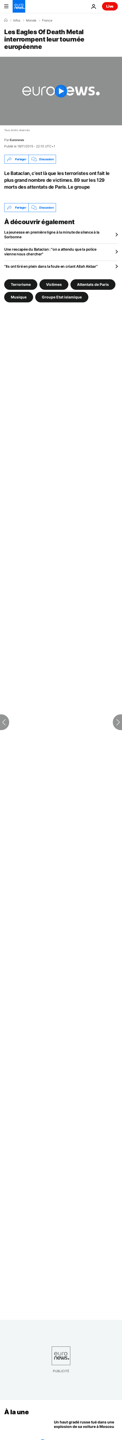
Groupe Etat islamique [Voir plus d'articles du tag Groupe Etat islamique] (62, 297)
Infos (16, 20)
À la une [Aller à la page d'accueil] (16, 1412)
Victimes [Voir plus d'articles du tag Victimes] (54, 284)
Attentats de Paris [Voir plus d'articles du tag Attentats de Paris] (93, 284)
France (47, 20)
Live (110, 6)
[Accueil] (5, 20)
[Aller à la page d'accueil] (19, 6)
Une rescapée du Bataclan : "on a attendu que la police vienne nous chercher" (50, 251)
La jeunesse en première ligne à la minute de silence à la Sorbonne (51, 234)
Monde (31, 20)
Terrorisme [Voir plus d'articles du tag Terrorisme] (21, 284)
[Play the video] (61, 91)
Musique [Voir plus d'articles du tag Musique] (19, 297)
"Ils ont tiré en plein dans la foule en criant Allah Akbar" (51, 266)
